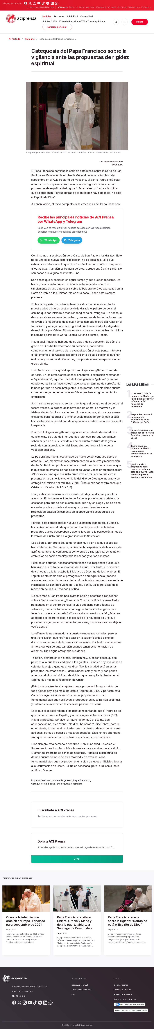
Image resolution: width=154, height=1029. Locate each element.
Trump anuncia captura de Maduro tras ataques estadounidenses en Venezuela (141, 451)
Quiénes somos (121, 985)
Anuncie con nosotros (81, 990)
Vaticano (30, 39)
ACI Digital (122, 7)
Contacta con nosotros (22, 991)
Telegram (86, 240)
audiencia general (62, 781)
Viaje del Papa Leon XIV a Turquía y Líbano (82, 21)
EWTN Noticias (47, 7)
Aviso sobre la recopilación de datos (131, 1010)
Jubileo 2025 (49, 21)
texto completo (74, 784)
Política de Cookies (122, 990)
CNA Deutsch (134, 7)
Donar (139, 21)
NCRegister (146, 7)
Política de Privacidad (123, 994)
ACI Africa (73, 7)
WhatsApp (53, 240)
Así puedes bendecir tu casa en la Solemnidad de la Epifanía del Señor (141, 419)
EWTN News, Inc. (40, 986)
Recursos (59, 16)
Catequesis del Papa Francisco (48, 784)
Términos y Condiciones (125, 999)
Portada (14, 39)
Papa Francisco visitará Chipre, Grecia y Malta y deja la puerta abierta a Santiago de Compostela (75, 924)
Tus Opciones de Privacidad (129, 1004)
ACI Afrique (84, 7)
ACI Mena (111, 7)
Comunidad (86, 16)
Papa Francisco (81, 781)
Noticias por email (57, 27)
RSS (73, 994)
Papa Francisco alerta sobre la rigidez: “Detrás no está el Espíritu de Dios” (126, 922)
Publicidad (72, 16)
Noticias (46, 16)
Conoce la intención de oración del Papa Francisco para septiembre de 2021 (24, 922)
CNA (92, 7)
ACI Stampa (101, 7)
